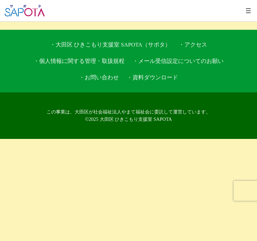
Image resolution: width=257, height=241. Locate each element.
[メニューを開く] (248, 11)
